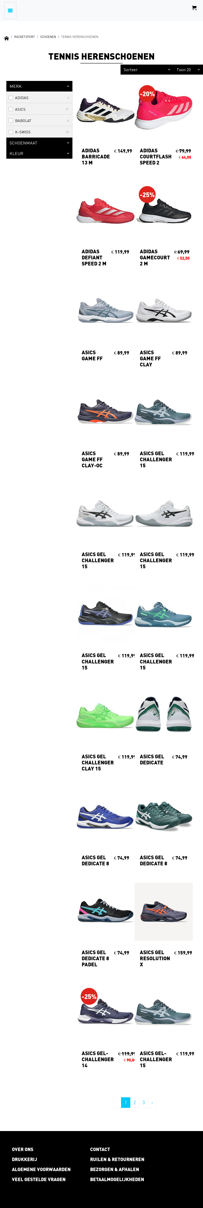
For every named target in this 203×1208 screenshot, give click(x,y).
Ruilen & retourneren (117, 1159)
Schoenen (48, 36)
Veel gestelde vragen (39, 1179)
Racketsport (24, 36)
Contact (100, 1149)
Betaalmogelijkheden (117, 1179)
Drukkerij (24, 1159)
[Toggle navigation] (10, 10)
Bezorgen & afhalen (114, 1169)
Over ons (22, 1149)
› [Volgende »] (152, 1102)
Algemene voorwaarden (41, 1169)
